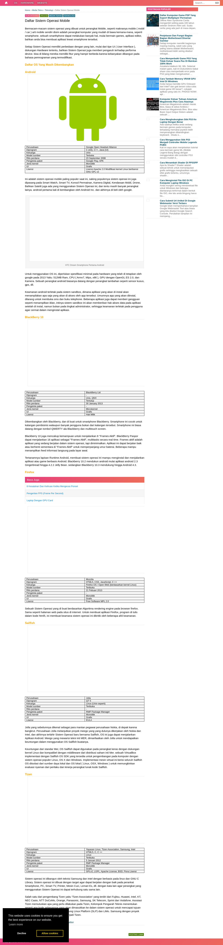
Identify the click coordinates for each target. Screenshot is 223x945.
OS (15, 3)
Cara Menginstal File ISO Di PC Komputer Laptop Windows (176, 181)
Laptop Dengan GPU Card (40, 500)
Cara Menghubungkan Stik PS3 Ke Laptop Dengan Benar (178, 120)
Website (42, 3)
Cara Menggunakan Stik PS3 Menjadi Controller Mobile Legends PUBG (178, 142)
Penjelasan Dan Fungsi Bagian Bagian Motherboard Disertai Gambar (176, 38)
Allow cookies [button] (50, 933)
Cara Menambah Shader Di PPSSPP (179, 162)
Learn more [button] (16, 924)
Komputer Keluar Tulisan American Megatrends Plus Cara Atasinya (178, 100)
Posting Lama (136, 934)
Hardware (27, 3)
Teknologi (69, 16)
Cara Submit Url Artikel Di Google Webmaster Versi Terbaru (177, 202)
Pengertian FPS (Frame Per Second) (45, 493)
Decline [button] (21, 933)
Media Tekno (55, 16)
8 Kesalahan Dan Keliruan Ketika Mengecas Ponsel (52, 486)
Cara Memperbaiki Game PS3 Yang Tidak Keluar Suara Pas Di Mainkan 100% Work (178, 61)
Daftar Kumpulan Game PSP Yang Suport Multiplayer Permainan (178, 16)
